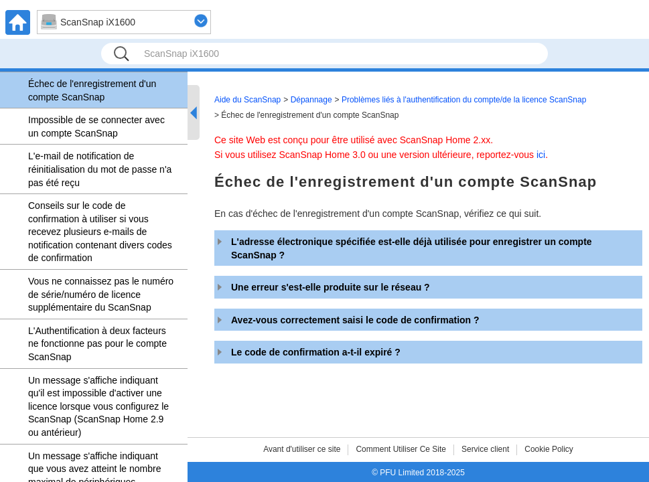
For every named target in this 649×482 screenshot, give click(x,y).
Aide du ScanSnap (247, 99)
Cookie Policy (548, 449)
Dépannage (311, 99)
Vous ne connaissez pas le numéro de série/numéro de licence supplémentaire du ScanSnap (100, 294)
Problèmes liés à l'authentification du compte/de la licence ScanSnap (464, 99)
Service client (485, 449)
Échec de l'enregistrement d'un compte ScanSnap (92, 90)
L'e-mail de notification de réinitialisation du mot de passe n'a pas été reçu (99, 169)
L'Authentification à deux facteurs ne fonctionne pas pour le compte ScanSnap (97, 343)
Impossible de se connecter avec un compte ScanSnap (96, 126)
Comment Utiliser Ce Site (401, 449)
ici (540, 154)
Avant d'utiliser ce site (301, 449)
